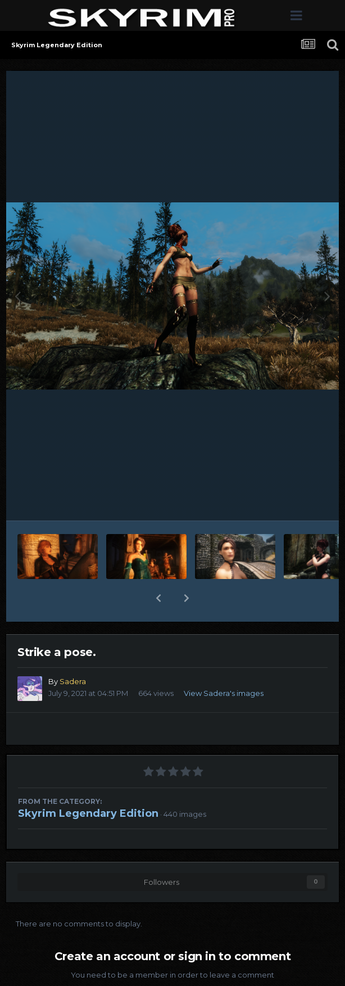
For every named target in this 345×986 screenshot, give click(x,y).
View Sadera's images (224, 693)
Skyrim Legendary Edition (88, 813)
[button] (158, 598)
